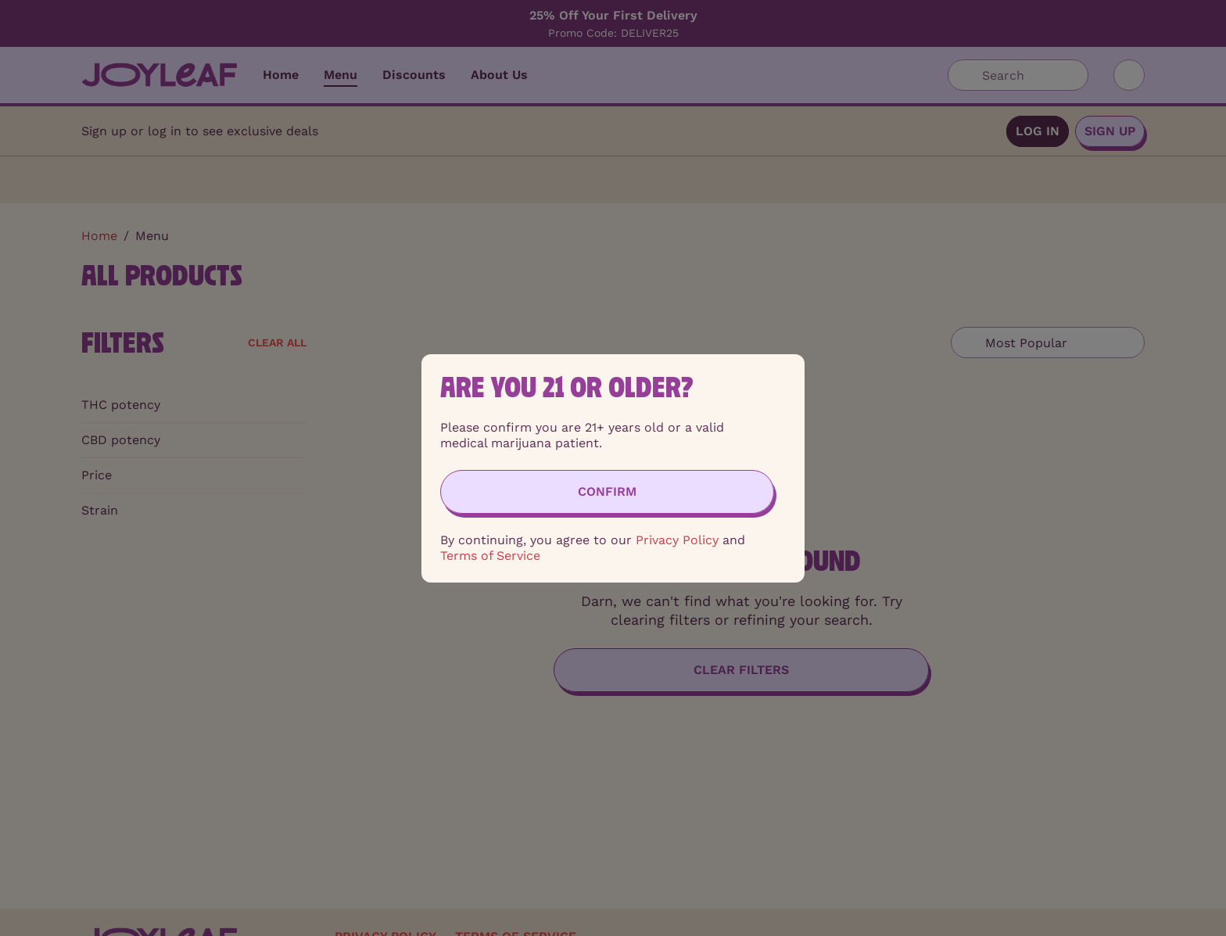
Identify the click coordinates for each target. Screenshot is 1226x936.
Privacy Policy (677, 540)
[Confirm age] (607, 492)
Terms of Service (490, 555)
